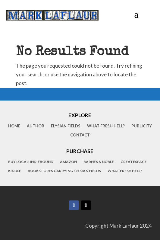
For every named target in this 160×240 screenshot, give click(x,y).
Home (14, 126)
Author (35, 126)
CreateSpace (134, 162)
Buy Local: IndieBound (30, 162)
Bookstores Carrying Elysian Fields (64, 171)
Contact (80, 135)
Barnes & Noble (98, 162)
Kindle (14, 171)
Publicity (141, 126)
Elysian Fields (65, 126)
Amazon (68, 162)
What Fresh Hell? (106, 126)
